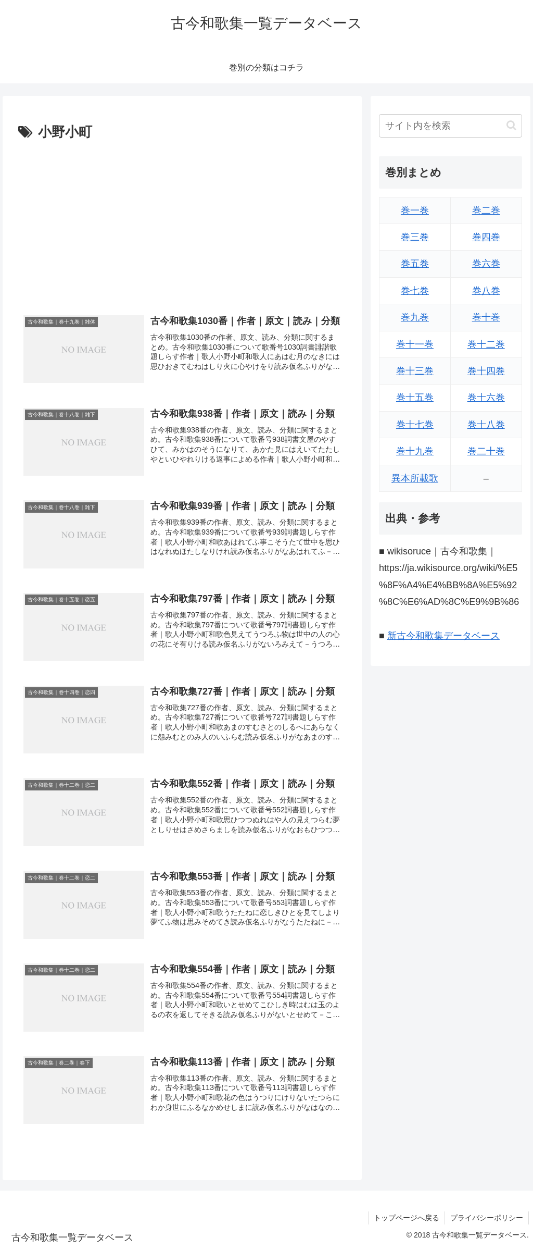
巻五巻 (415, 263)
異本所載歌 (414, 478)
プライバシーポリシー (486, 1218)
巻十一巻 (415, 344)
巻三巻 (415, 237)
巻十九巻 (415, 451)
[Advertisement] (182, 222)
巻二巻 (486, 210)
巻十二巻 (486, 344)
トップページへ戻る (406, 1218)
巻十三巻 (415, 371)
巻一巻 (415, 210)
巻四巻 (486, 237)
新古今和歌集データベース (443, 635)
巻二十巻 (486, 451)
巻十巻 (486, 317)
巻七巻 (415, 291)
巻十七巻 (415, 424)
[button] (511, 125)
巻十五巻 (415, 397)
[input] (450, 126)
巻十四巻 (486, 371)
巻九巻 (415, 317)
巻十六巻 (486, 397)
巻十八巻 (486, 424)
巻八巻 (486, 291)
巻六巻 (486, 263)
